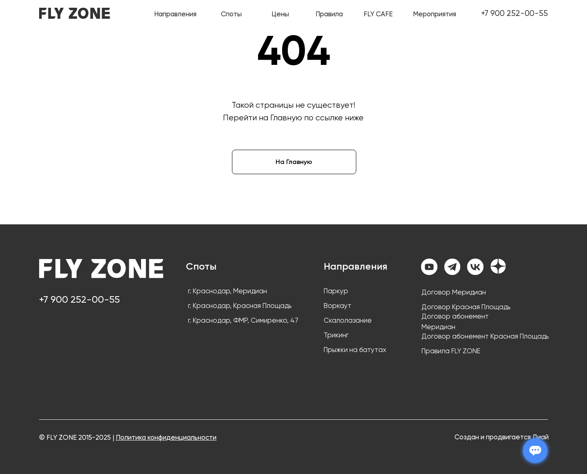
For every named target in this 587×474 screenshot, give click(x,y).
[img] (74, 13)
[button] (329, 13)
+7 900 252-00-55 (514, 13)
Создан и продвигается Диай (502, 437)
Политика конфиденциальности (166, 437)
